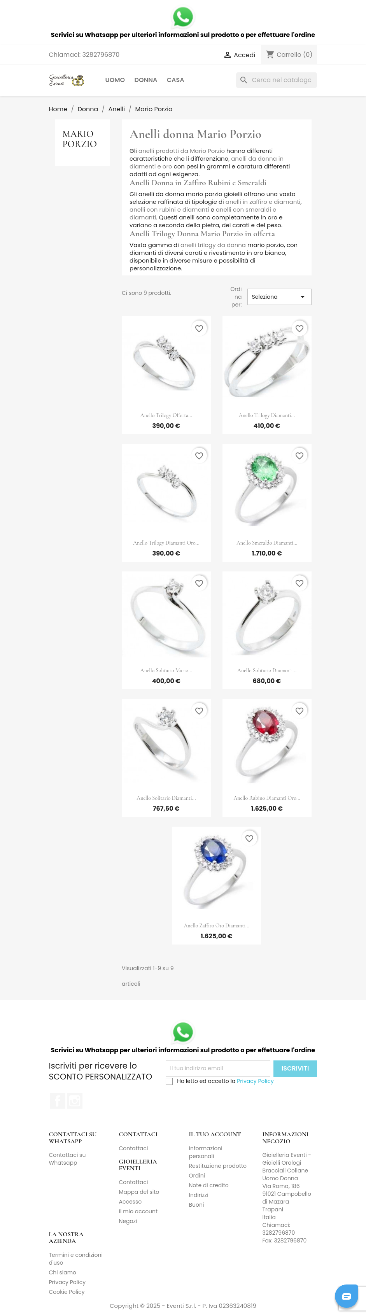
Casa (175, 79)
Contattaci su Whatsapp (67, 1159)
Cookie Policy (67, 1292)
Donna (145, 79)
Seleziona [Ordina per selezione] (279, 296)
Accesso (130, 1202)
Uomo (115, 79)
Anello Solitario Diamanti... (266, 670)
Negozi (128, 1221)
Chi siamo (63, 1272)
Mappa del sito (139, 1192)
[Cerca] (276, 80)
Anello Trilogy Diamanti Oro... (166, 543)
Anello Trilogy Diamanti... (267, 415)
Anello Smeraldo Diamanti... (266, 543)
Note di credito (209, 1185)
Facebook (57, 1101)
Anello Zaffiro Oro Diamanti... (216, 925)
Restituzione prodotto (218, 1166)
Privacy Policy (255, 1081)
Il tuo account (215, 1134)
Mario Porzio (80, 139)
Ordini (197, 1175)
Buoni (196, 1205)
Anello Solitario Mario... (166, 670)
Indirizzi (198, 1195)
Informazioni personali (205, 1152)
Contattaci (133, 1148)
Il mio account (138, 1211)
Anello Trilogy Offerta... (166, 415)
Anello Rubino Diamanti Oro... (266, 798)
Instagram (74, 1101)
